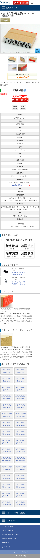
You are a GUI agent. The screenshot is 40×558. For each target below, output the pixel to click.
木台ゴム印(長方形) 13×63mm (20, 433)
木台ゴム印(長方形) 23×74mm (6, 486)
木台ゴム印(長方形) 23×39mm (20, 468)
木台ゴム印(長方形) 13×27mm (20, 415)
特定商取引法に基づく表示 (10, 534)
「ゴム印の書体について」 (19, 185)
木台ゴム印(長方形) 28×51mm (6, 495)
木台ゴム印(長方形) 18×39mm (6, 450)
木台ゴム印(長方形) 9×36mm (6, 397)
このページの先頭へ (22, 556)
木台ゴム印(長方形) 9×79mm (20, 406)
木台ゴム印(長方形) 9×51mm (20, 397)
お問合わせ (5, 543)
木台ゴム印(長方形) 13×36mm (6, 424)
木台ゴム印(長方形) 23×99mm (20, 486)
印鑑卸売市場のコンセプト (10, 538)
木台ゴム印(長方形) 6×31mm (20, 389)
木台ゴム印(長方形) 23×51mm (6, 477)
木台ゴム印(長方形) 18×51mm (20, 450)
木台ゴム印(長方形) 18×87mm (6, 468)
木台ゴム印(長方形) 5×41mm (6, 380)
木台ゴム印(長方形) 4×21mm (6, 371)
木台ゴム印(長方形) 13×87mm (20, 442)
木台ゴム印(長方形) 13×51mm (6, 433)
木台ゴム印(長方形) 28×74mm (6, 503)
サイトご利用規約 (7, 530)
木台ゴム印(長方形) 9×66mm (6, 406)
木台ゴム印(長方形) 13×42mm (20, 424)
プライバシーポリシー (9, 526)
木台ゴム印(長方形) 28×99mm (20, 503)
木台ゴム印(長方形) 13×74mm (6, 442)
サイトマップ (6, 547)
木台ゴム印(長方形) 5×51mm (20, 380)
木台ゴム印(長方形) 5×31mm (20, 371)
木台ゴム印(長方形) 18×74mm (20, 459)
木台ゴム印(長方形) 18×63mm (6, 459)
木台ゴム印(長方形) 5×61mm (6, 389)
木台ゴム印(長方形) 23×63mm (20, 477)
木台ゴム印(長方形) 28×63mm (20, 495)
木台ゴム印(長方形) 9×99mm (6, 415)
